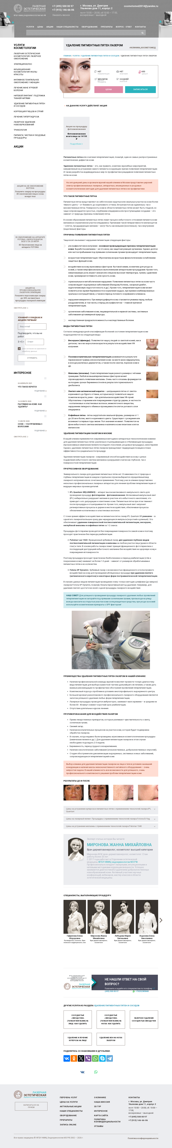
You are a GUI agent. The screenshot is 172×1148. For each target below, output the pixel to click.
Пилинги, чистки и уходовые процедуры (29, 136)
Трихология (20, 130)
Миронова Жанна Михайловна (99, 939)
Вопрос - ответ (124, 27)
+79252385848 (142, 991)
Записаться (140, 89)
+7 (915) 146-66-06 (63, 9)
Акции (49, 27)
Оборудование (89, 27)
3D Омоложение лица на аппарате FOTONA (30, 246)
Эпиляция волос (23, 64)
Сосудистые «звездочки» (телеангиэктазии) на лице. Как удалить (77, 1019)
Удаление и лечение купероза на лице (78, 1038)
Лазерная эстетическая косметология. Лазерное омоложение (27, 56)
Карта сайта (101, 1115)
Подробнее (75, 144)
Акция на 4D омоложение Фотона (30, 187)
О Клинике (100, 1097)
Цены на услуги (69, 1102)
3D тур (97, 1106)
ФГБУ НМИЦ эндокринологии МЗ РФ (118, 862)
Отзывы (98, 1126)
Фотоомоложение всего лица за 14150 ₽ (76, 136)
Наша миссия (102, 1102)
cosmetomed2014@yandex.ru (141, 6)
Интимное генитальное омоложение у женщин (26, 81)
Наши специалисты (67, 27)
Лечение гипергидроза (26, 117)
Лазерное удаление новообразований (24, 123)
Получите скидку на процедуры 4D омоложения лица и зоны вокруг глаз (30, 194)
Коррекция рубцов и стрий (28, 111)
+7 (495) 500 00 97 (62, 6)
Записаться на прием (31, 1106)
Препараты (107, 27)
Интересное (100, 1111)
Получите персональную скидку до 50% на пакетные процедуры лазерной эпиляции (30, 298)
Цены (40, 27)
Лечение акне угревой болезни (26, 88)
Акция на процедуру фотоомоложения (76, 127)
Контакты (140, 27)
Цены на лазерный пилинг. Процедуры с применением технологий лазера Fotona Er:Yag (110, 819)
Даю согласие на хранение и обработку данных (34, 350)
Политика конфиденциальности (107, 1120)
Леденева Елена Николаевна (147, 939)
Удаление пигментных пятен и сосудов (100, 56)
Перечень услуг (68, 1097)
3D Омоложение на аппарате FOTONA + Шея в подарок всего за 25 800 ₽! (30, 239)
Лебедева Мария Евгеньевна (123, 939)
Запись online (68, 1124)
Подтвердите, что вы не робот (30, 335)
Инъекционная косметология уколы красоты (25, 72)
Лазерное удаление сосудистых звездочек (144, 1019)
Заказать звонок (61, 15)
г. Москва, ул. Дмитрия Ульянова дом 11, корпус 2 (96, 7)
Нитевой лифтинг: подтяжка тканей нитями (29, 96)
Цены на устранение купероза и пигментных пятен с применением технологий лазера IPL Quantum (110, 810)
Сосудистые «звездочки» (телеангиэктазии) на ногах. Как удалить (110, 1019)
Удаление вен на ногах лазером (111, 1038)
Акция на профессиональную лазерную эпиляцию (30, 290)
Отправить (32, 358)
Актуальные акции (70, 1106)
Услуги (30, 27)
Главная (67, 56)
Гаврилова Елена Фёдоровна (74, 939)
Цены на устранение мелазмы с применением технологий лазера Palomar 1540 (110, 826)
